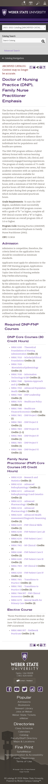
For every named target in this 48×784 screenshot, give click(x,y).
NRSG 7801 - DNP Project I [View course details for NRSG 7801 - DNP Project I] (24, 416)
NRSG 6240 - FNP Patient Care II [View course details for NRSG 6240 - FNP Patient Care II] (27, 552)
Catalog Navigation (14, 58)
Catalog (24, 735)
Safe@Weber (24, 752)
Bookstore (24, 705)
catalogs (10, 778)
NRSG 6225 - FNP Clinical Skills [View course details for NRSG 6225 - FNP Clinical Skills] (26, 525)
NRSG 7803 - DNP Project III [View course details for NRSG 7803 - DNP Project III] (25, 429)
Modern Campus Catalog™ (29, 781)
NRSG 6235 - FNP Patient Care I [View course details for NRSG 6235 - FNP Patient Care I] (26, 539)
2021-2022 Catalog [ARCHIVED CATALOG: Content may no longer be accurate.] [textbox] (24, 28)
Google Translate (24, 771)
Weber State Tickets (24, 715)
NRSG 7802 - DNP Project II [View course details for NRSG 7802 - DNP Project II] (24, 422)
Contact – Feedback (25, 681)
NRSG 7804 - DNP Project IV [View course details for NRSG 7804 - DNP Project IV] (25, 436)
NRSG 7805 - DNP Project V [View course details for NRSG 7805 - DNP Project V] (24, 443)
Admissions (24, 702)
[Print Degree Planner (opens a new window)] (30, 67)
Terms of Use (24, 762)
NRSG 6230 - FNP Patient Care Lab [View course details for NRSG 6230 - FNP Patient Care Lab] (28, 532)
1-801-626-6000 (25, 675)
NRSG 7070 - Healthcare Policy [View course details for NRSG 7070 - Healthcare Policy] (26, 402)
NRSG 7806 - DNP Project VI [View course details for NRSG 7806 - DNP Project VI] (25, 450)
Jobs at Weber (24, 712)
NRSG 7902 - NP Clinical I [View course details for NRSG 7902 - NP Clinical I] (23, 546)
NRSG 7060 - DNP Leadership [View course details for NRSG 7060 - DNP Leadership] (25, 395)
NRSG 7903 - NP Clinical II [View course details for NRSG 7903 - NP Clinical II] (24, 566)
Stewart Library (24, 708)
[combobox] (24, 27)
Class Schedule (24, 728)
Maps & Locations (24, 742)
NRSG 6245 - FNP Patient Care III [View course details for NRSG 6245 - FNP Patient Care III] (27, 559)
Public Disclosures (24, 758)
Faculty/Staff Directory (24, 738)
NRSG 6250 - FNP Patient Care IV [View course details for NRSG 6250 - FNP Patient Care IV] (27, 573)
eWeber (24, 718)
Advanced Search (12, 50)
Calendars (24, 732)
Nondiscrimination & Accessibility (24, 755)
